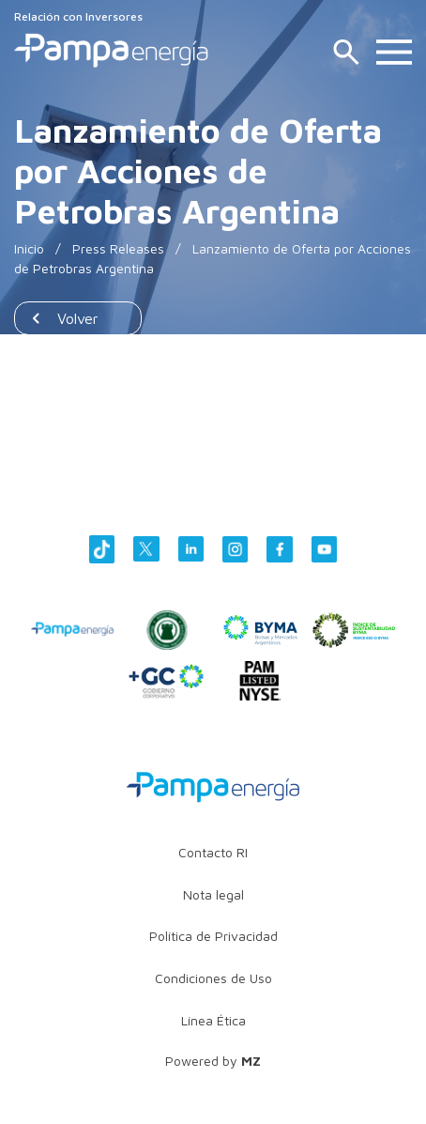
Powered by (213, 1061)
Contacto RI (213, 852)
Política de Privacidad (213, 936)
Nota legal (213, 894)
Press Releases (118, 248)
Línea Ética (213, 1020)
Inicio (29, 248)
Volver (78, 318)
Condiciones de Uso (213, 978)
